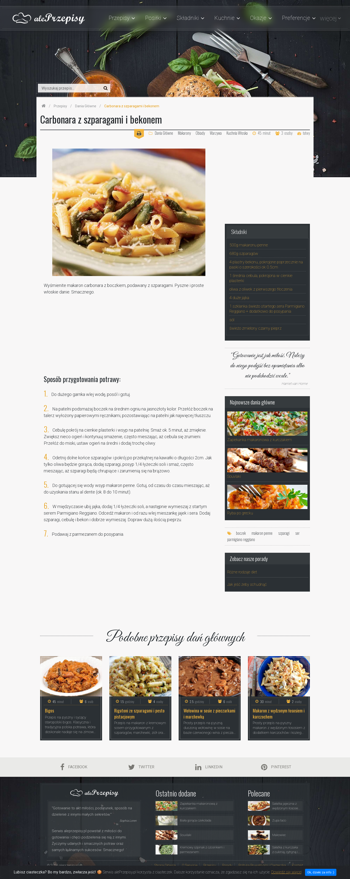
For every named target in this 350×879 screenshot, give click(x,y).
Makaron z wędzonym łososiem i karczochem (279, 713)
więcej (328, 18)
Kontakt (297, 865)
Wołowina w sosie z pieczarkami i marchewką (209, 713)
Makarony (184, 133)
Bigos (49, 711)
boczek (241, 533)
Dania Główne (161, 133)
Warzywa (216, 133)
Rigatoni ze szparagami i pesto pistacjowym (139, 713)
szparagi (283, 533)
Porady (227, 865)
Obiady (200, 133)
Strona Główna (165, 865)
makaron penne (262, 533)
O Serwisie (189, 865)
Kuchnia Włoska (237, 133)
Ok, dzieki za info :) (320, 875)
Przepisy (209, 865)
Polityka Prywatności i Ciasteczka (262, 865)
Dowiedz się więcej (286, 874)
